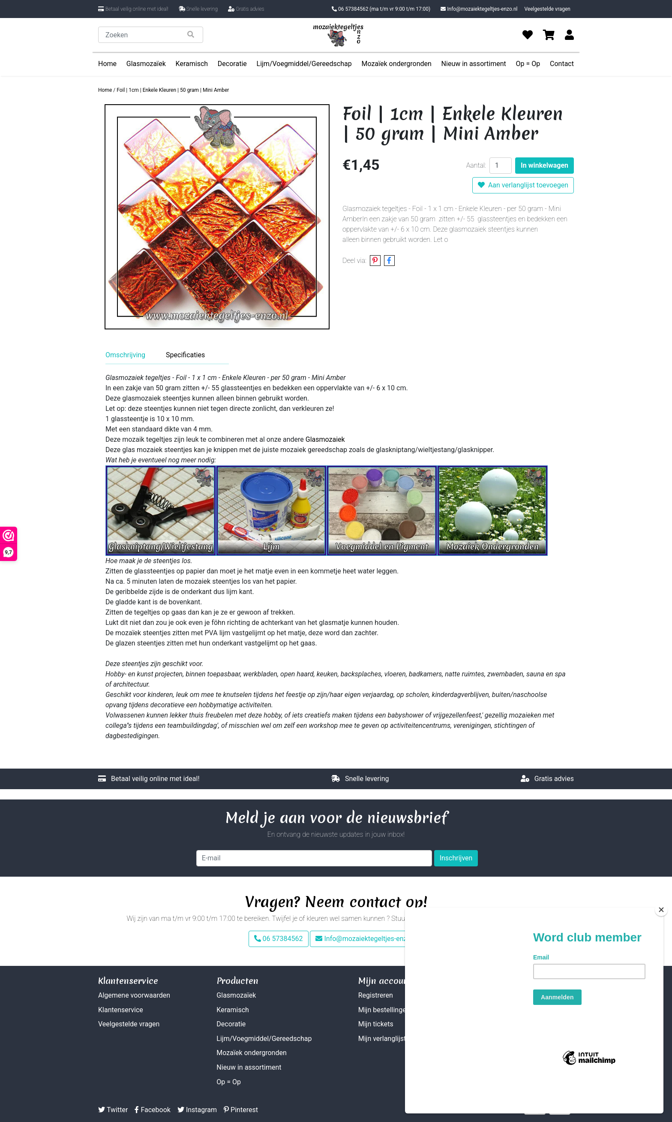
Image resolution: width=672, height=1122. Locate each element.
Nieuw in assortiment (473, 64)
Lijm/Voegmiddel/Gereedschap (304, 64)
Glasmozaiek (325, 439)
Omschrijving (125, 355)
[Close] (661, 940)
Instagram (197, 1110)
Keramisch (192, 64)
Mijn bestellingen (384, 1010)
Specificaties (185, 355)
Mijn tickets (375, 1024)
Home (107, 64)
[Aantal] (500, 165)
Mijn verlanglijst (382, 1039)
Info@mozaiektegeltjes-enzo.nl (479, 9)
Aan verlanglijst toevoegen (523, 185)
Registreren (375, 995)
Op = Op (528, 64)
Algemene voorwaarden (134, 995)
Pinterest (241, 1110)
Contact (562, 64)
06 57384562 (381, 9)
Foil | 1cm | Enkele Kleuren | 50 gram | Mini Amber (173, 90)
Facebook (152, 1110)
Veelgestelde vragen (547, 9)
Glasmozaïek (146, 64)
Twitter (113, 1110)
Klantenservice (120, 1010)
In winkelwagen (544, 165)
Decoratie (232, 64)
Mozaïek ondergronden (396, 64)
